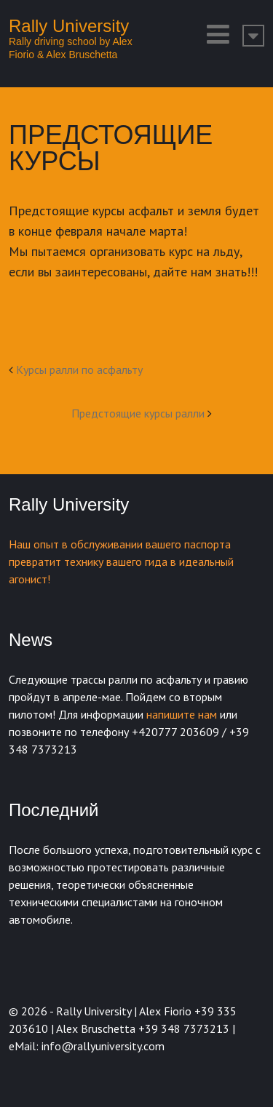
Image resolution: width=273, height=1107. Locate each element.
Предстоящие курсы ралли (138, 413)
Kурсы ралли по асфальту (79, 369)
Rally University (69, 26)
